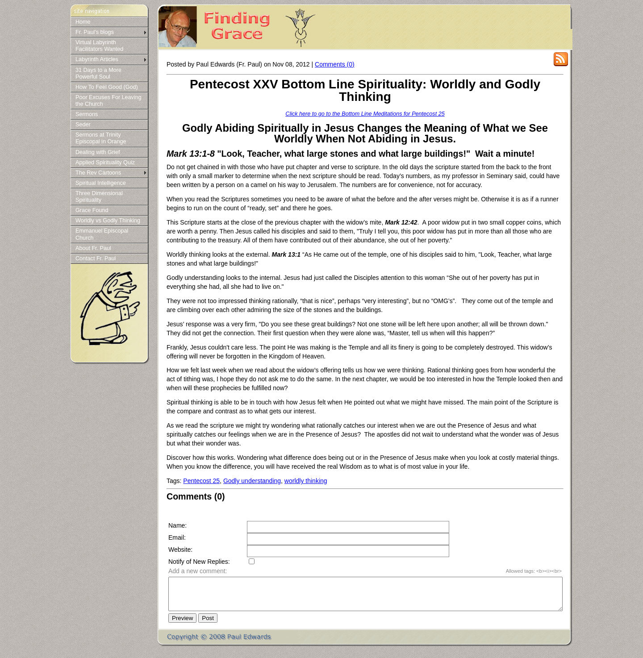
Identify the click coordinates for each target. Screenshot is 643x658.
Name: (177, 525)
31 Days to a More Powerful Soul (98, 73)
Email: (177, 537)
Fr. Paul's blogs (94, 32)
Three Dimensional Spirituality (99, 196)
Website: (180, 549)
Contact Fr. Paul (95, 258)
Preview (182, 624)
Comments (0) (335, 64)
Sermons (86, 114)
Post (208, 624)
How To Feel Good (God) (106, 87)
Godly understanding (252, 480)
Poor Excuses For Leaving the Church (108, 100)
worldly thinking (305, 480)
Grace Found (92, 210)
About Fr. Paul (93, 248)
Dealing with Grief (97, 152)
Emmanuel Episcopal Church (101, 234)
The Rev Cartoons (98, 173)
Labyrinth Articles (96, 59)
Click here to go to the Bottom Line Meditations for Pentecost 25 (364, 114)
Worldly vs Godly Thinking (107, 220)
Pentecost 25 (201, 480)
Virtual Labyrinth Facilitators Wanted (99, 45)
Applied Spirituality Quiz (105, 162)
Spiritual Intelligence (100, 183)
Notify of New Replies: (199, 561)
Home (83, 22)
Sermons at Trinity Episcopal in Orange (100, 138)
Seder (83, 124)
